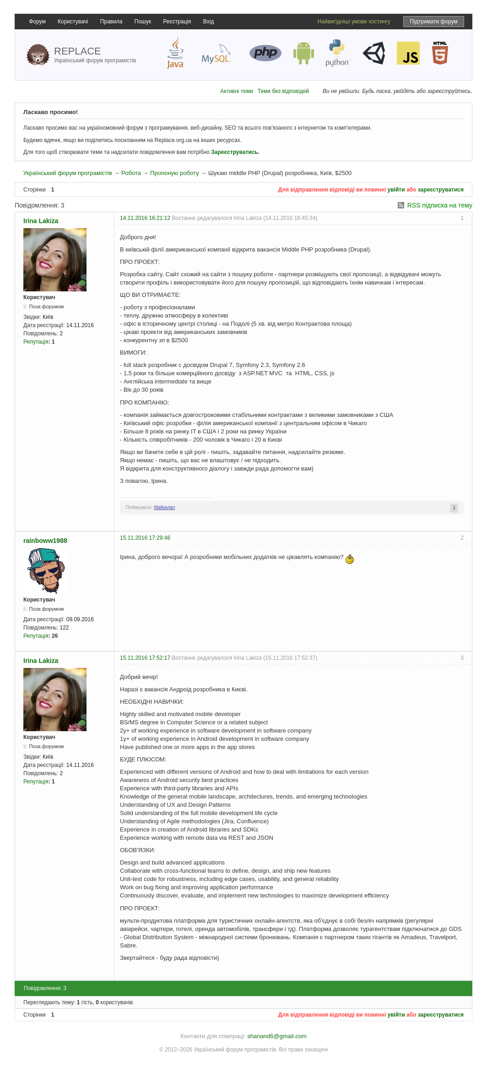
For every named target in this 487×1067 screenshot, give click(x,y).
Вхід (208, 21)
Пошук (143, 21)
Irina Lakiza (40, 220)
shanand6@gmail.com (277, 1036)
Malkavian (164, 507)
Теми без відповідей (283, 91)
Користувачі (73, 21)
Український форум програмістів (67, 173)
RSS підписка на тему (439, 205)
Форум (37, 21)
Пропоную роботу (174, 173)
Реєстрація (177, 21)
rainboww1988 (45, 540)
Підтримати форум (434, 21)
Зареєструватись (234, 152)
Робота (131, 173)
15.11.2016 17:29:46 (145, 538)
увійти (396, 189)
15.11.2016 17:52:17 (145, 658)
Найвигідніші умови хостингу (354, 21)
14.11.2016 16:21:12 (145, 218)
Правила (111, 21)
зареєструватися (441, 189)
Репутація (36, 342)
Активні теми (236, 91)
